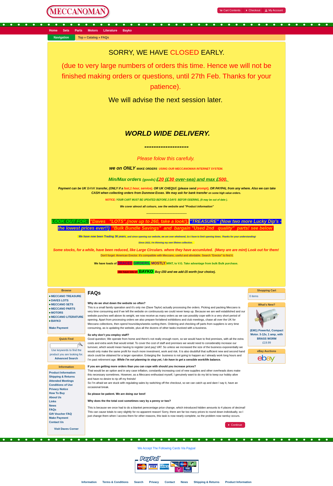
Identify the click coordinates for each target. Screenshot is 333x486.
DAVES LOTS (59, 300)
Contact (170, 482)
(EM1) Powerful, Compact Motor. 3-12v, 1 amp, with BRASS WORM (266, 334)
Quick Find (66, 338)
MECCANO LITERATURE (67, 316)
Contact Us (56, 422)
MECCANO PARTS (63, 308)
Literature (110, 30)
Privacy (154, 482)
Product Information (62, 372)
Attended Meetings (61, 380)
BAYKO (56, 320)
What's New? (266, 304)
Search (138, 482)
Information (66, 366)
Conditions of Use (61, 384)
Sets (66, 30)
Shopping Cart (266, 290)
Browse (66, 290)
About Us (55, 397)
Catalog (92, 37)
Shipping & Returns (62, 376)
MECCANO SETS (62, 304)
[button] (230, 10)
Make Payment (58, 417)
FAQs (105, 37)
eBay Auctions (266, 351)
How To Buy (57, 393)
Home (53, 30)
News (52, 405)
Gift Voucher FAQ (60, 413)
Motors (93, 30)
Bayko (127, 30)
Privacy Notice (58, 389)
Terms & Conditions (115, 482)
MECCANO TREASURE (66, 296)
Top (80, 37)
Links (52, 401)
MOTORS (57, 312)
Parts (78, 30)
